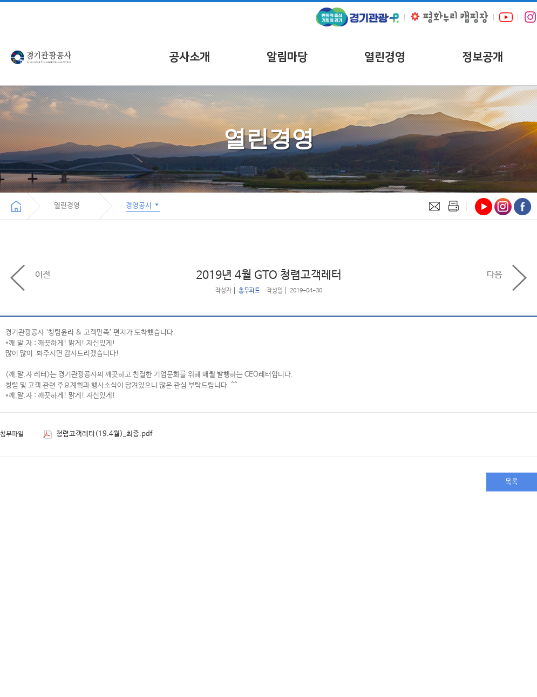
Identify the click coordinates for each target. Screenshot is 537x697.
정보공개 (482, 57)
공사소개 (189, 57)
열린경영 (384, 57)
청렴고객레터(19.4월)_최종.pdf (97, 434)
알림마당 (287, 57)
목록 (511, 482)
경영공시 (143, 205)
